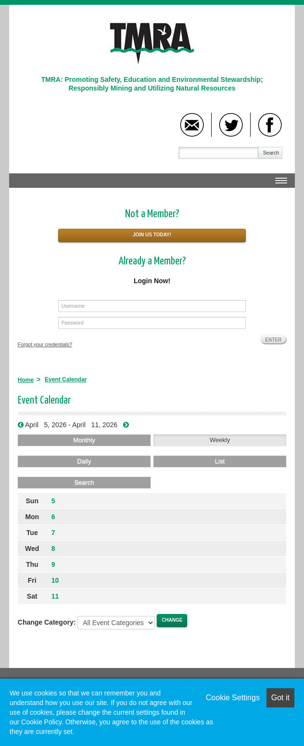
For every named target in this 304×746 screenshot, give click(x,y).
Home (26, 380)
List (220, 461)
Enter (273, 339)
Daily (84, 461)
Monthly (84, 440)
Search (271, 153)
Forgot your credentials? (45, 344)
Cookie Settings (233, 698)
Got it (280, 698)
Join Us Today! (152, 234)
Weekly (220, 440)
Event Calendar (66, 379)
